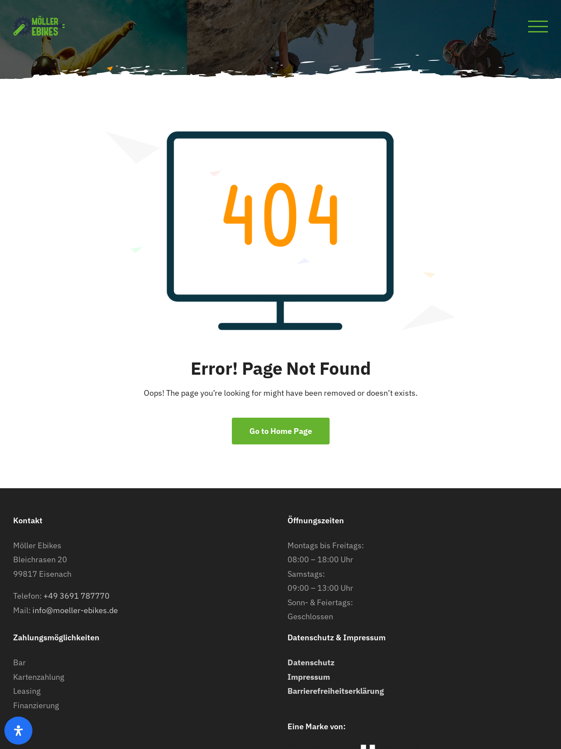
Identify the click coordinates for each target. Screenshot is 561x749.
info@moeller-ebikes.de (75, 610)
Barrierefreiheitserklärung (336, 691)
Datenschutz (311, 662)
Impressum (309, 677)
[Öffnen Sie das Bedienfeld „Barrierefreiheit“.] (18, 731)
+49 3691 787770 (76, 596)
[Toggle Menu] (538, 26)
